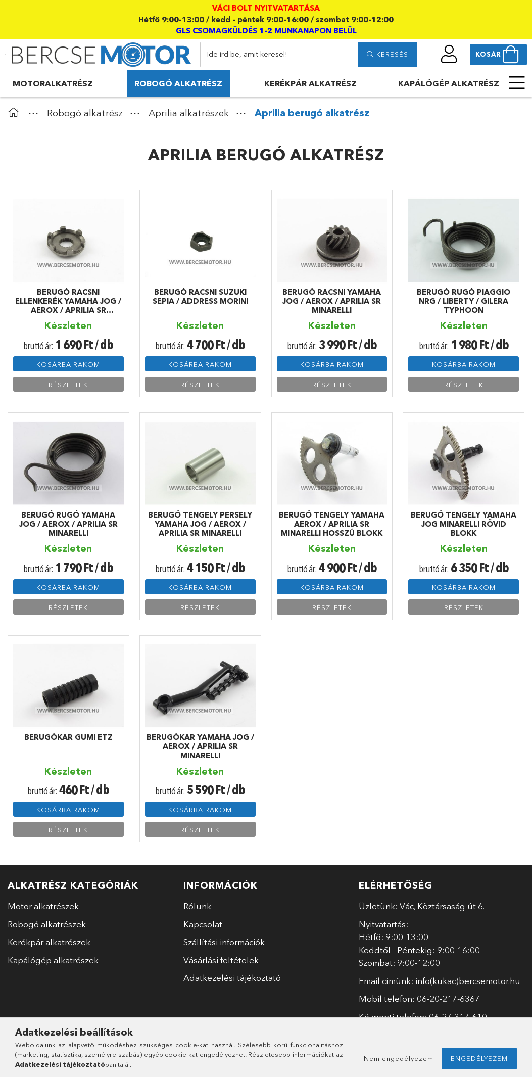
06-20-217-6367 (448, 998)
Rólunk (197, 906)
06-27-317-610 (458, 1016)
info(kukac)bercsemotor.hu (467, 980)
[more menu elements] (517, 83)
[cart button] (498, 54)
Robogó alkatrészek (47, 924)
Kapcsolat (202, 924)
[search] (387, 54)
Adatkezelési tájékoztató (232, 977)
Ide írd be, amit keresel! (247, 54)
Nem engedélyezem (398, 1058)
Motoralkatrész (53, 83)
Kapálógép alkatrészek (53, 960)
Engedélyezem (479, 1058)
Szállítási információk (224, 941)
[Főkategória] (16, 113)
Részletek (68, 385)
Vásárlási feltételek (221, 960)
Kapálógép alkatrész (448, 83)
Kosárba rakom (68, 364)
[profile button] (449, 54)
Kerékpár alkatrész (310, 83)
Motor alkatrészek (43, 906)
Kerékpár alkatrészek (49, 941)
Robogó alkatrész (178, 83)
